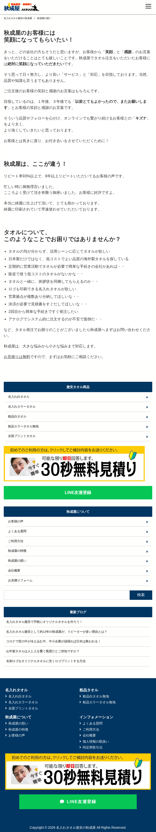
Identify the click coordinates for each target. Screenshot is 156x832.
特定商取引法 (92, 747)
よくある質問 (17, 531)
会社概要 (14, 570)
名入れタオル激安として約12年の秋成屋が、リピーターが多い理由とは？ (56, 631)
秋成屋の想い (17, 560)
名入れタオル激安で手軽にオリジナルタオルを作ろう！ (44, 622)
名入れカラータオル (21, 406)
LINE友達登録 (78, 801)
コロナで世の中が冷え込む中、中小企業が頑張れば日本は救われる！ (53, 641)
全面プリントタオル (21, 436)
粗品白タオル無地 (96, 696)
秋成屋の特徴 (17, 551)
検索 (141, 595)
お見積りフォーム (20, 580)
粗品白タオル (17, 416)
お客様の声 (15, 521)
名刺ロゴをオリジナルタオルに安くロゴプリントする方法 (46, 661)
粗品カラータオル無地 (23, 426)
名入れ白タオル (18, 396)
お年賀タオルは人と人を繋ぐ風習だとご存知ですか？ (42, 651)
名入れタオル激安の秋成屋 (18, 18)
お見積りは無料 (17, 357)
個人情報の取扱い (96, 741)
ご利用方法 (15, 541)
